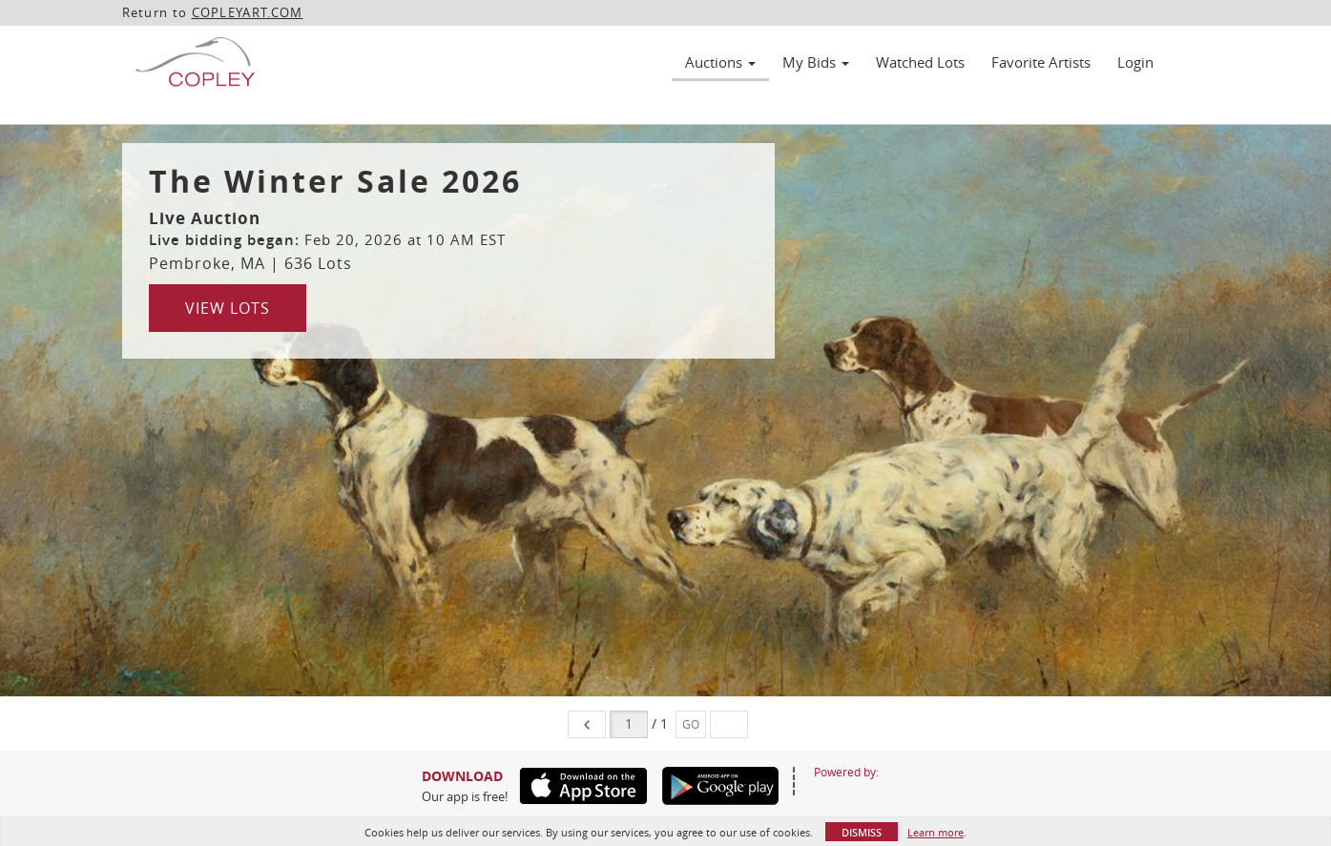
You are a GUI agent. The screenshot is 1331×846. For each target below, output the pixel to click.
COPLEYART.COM (247, 12)
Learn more (935, 832)
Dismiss (862, 832)
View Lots (227, 308)
